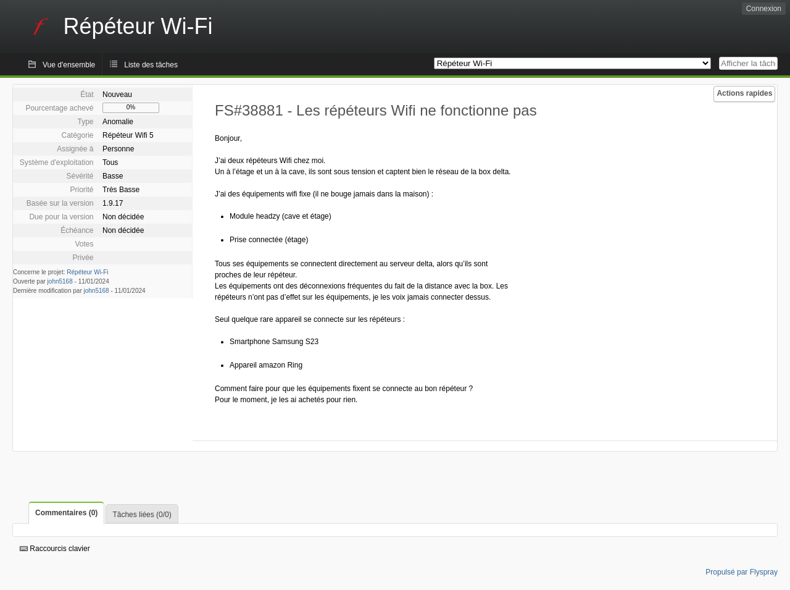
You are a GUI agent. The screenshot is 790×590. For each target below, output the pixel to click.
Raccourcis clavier (55, 548)
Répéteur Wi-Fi (87, 272)
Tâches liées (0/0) (141, 514)
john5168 (60, 281)
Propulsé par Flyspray (741, 572)
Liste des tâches (151, 65)
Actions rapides (744, 93)
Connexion (763, 8)
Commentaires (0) (66, 512)
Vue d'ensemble (69, 65)
